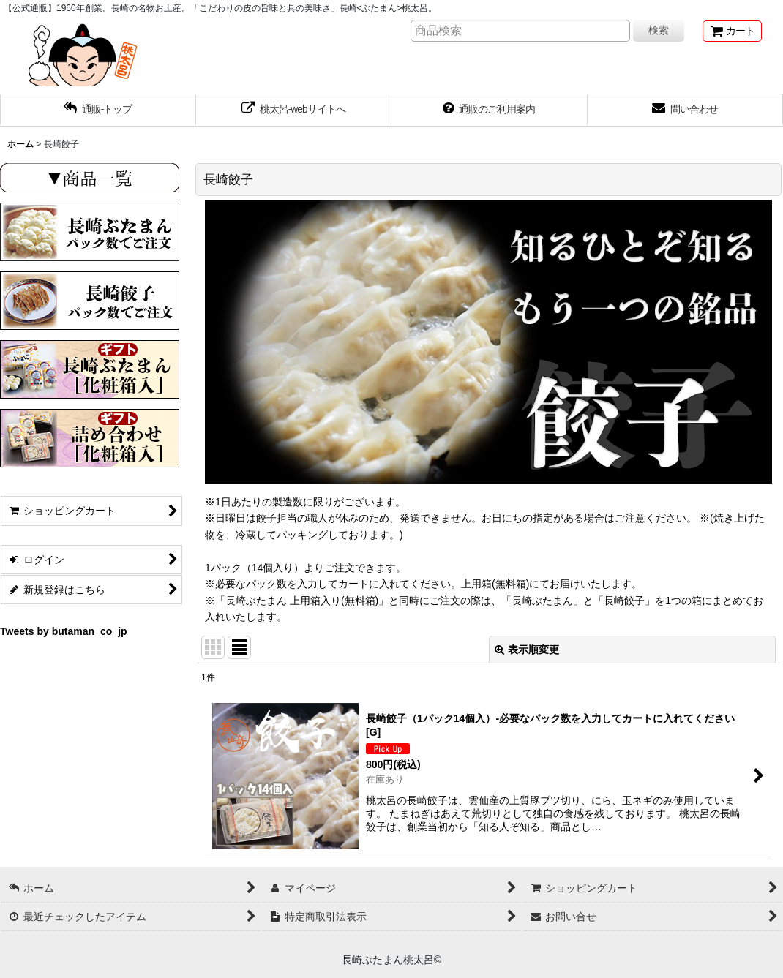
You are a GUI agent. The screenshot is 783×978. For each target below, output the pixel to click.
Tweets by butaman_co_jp (63, 632)
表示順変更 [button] (527, 650)
